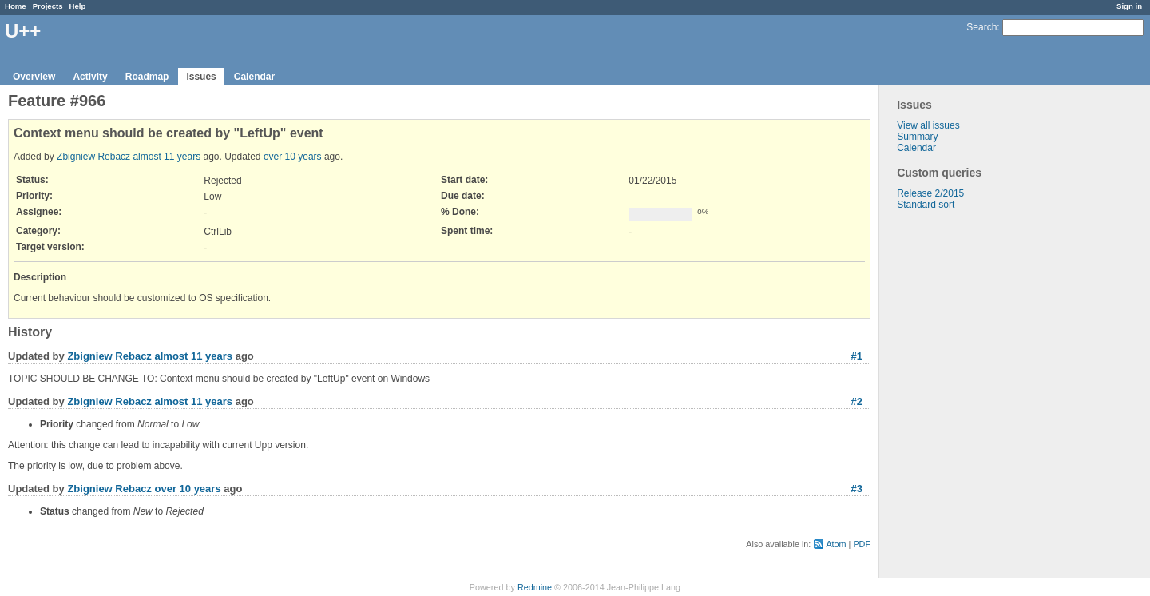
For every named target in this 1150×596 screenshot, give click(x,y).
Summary (917, 136)
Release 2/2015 (930, 193)
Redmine (535, 587)
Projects (48, 6)
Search (981, 27)
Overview (34, 76)
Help (77, 6)
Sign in (1129, 6)
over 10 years (293, 156)
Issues (201, 76)
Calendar (254, 76)
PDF (861, 544)
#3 (856, 489)
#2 (856, 401)
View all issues (928, 125)
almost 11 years (166, 156)
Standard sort (925, 204)
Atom (836, 544)
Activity (90, 76)
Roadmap (147, 76)
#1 (856, 356)
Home (15, 6)
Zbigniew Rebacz (93, 156)
